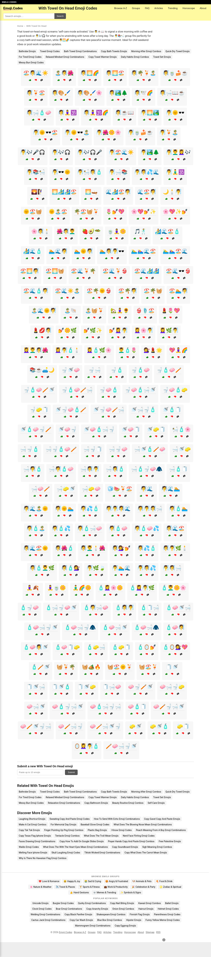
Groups (136, 8)
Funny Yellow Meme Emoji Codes (163, 920)
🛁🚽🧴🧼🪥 (61, 449)
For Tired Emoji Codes (30, 57)
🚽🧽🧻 (39, 409)
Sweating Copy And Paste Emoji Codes (70, 819)
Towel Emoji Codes (50, 51)
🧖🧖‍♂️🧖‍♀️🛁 (149, 508)
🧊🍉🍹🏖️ (119, 489)
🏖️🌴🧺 (153, 291)
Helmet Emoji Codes (168, 909)
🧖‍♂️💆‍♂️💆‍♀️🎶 (178, 152)
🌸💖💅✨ (143, 211)
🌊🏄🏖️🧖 (118, 192)
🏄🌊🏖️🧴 (167, 231)
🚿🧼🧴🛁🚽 (99, 429)
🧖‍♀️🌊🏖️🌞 (35, 548)
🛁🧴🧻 (178, 469)
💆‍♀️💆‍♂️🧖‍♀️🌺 (35, 350)
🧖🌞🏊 (64, 508)
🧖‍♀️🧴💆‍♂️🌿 (42, 568)
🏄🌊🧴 (32, 251)
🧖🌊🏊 (170, 489)
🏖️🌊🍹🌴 (83, 271)
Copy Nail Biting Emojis (122, 903)
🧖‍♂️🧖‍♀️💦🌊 (146, 172)
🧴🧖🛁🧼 (95, 607)
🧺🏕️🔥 (91, 667)
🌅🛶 (91, 192)
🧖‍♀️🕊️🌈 (143, 93)
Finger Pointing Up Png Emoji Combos (63, 830)
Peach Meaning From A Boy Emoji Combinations (161, 830)
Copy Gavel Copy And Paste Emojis (162, 819)
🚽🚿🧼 (70, 370)
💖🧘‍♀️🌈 (178, 350)
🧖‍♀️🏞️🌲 (118, 93)
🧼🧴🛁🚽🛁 (105, 706)
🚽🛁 (94, 370)
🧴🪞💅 (146, 647)
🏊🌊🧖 (58, 251)
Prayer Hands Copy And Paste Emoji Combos (131, 841)
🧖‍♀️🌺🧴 (64, 548)
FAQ (147, 8)
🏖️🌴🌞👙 (99, 291)
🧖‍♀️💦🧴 (146, 548)
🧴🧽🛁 (96, 647)
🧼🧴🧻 (137, 706)
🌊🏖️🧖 (146, 192)
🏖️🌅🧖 (29, 271)
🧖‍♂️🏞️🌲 (149, 152)
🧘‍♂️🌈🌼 (82, 588)
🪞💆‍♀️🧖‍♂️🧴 (86, 746)
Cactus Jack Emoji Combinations (48, 920)
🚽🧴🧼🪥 (168, 370)
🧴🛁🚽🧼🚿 (61, 607)
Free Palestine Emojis (170, 841)
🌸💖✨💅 (175, 211)
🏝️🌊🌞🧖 (43, 310)
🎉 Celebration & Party (143, 887)
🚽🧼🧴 (108, 390)
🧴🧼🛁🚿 (114, 627)
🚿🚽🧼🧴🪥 (70, 409)
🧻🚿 (172, 667)
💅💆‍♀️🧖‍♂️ (118, 330)
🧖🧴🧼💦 (146, 528)
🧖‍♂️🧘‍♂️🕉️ (175, 172)
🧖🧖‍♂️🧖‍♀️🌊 (118, 508)
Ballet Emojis (172, 903)
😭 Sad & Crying (92, 881)
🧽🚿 (135, 726)
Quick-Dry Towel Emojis (178, 51)
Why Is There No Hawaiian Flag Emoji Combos (42, 858)
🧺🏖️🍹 (148, 667)
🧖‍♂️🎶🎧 (61, 152)
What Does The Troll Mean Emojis (101, 835)
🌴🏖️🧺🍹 (86, 211)
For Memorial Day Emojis (63, 824)
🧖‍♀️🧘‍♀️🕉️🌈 (95, 112)
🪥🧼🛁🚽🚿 (121, 746)
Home (20, 26)
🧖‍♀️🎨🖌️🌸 (89, 93)
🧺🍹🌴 (66, 667)
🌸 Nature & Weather (40, 887)
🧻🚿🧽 (86, 687)
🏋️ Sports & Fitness (89, 887)
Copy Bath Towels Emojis (114, 51)
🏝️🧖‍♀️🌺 (64, 73)
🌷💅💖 (115, 211)
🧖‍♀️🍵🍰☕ (175, 73)
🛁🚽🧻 (92, 449)
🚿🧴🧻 (172, 409)
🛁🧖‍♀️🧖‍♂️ (89, 469)
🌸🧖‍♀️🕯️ (40, 231)
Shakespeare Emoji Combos (110, 914)
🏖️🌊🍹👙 (115, 271)
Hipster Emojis (133, 920)
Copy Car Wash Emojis (81, 920)
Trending (173, 8)
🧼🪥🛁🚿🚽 (105, 726)
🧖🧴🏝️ (35, 528)
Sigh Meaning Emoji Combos (157, 847)
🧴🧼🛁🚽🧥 (80, 627)
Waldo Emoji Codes (29, 847)
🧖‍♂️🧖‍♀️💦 (146, 568)
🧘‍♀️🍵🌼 (56, 588)
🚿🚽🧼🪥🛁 (108, 409)
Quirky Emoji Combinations (92, 903)
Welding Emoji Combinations (45, 914)
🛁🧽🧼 (91, 489)
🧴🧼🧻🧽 (67, 647)
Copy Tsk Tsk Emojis (29, 830)
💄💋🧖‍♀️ (42, 330)
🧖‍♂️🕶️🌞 (61, 172)
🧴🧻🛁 (149, 607)
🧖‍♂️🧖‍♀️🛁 (172, 568)
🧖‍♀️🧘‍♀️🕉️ (67, 112)
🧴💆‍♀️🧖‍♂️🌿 (142, 588)
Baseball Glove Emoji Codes (95, 824)
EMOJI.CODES (9, 2)
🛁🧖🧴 (32, 469)
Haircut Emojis (145, 909)
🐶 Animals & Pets (141, 881)
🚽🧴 (116, 370)
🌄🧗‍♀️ (37, 192)
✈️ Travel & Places (65, 887)
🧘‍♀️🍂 (32, 588)
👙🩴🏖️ (145, 310)
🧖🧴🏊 (178, 508)
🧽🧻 (183, 726)
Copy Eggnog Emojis (125, 925)
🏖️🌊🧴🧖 (35, 291)
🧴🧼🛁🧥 (146, 627)
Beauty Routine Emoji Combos (127, 803)
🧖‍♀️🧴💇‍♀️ (70, 568)
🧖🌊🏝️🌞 (35, 508)
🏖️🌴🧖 (127, 291)
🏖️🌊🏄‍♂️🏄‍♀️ (146, 271)
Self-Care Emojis (156, 803)
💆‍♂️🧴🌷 (127, 350)
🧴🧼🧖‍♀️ (175, 627)
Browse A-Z (120, 8)
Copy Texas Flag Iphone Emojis (35, 835)
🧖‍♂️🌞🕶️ (175, 112)
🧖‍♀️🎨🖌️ (61, 93)
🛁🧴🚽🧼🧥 (146, 469)
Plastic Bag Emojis (97, 830)
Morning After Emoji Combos (146, 51)
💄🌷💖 (170, 310)
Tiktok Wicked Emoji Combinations (102, 852)
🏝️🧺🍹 (94, 310)
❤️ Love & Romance (49, 881)
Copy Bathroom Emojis (96, 803)
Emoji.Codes (65, 932)
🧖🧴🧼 (118, 528)
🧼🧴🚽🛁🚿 (67, 706)
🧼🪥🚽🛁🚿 (168, 706)
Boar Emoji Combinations (69, 909)
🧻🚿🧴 (61, 687)
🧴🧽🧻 (121, 647)
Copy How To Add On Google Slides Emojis (82, 841)
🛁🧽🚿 (66, 489)
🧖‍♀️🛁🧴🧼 (38, 112)
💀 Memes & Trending (104, 892)
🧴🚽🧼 (29, 607)
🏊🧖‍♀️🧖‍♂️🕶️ (111, 251)
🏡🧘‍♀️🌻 (119, 310)
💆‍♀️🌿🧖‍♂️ (169, 330)
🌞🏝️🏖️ (58, 211)
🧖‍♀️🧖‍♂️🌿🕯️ (175, 548)
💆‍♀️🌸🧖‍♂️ (143, 330)
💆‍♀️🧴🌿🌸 (99, 350)
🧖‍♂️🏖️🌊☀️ (121, 152)
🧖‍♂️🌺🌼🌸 (108, 132)
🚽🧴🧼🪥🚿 (39, 390)
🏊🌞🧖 (83, 251)
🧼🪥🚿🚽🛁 (35, 726)
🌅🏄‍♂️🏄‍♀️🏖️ (64, 192)
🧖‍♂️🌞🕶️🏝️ (77, 132)
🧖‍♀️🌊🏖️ (175, 528)
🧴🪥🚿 (40, 667)
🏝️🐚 (70, 310)
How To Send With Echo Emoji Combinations (117, 819)
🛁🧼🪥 (40, 489)
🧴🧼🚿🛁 (178, 607)
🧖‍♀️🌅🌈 (89, 73)
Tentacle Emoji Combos (67, 835)
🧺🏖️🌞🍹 (119, 667)
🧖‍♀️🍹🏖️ (35, 93)
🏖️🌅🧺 (54, 271)
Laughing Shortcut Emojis (32, 819)
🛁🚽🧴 (29, 449)
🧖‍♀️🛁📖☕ (172, 93)
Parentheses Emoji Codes (167, 914)
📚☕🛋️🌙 (42, 370)
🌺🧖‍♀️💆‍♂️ (66, 231)
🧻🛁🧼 (112, 687)
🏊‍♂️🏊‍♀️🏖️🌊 (175, 251)
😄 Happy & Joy (72, 881)
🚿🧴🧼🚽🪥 (35, 429)
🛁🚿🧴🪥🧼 (150, 449)
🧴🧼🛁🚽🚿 (42, 627)
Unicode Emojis (40, 903)
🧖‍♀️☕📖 (124, 112)
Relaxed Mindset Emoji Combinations (65, 57)
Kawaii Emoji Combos (149, 903)
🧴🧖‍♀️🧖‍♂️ (124, 607)
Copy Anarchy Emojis (97, 909)
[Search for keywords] (28, 16)
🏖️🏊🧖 (178, 291)
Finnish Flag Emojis (140, 914)
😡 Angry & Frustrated (116, 881)
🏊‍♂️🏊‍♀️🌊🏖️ (143, 251)
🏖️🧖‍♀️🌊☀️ (35, 73)
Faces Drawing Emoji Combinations (37, 841)
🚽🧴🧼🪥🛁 (77, 390)
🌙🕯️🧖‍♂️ (172, 192)
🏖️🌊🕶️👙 (178, 271)
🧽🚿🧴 (159, 726)
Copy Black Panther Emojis (78, 914)
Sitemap (150, 932)
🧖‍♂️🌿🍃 (96, 568)
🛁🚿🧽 (181, 449)
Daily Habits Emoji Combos (135, 57)
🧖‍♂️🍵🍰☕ (140, 132)
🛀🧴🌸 (181, 429)
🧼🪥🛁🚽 (70, 726)
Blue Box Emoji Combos (109, 920)
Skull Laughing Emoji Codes (66, 852)
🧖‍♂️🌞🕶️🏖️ (45, 132)
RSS (158, 932)
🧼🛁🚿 (36, 706)
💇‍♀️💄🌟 (153, 350)
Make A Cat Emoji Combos (32, 824)
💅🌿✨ (92, 330)
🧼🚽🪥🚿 (140, 687)
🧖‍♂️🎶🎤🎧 (32, 152)
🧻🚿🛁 (35, 687)
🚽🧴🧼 (140, 370)
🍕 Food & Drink (164, 881)
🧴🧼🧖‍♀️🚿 (35, 647)
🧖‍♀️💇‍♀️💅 (121, 548)
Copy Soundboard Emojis (125, 847)
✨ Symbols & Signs (130, 892)
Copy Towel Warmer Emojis (103, 57)
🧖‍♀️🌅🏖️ (115, 73)
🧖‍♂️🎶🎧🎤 (89, 152)
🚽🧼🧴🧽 (175, 390)
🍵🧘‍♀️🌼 (116, 231)
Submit (71, 772)
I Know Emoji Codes (121, 830)
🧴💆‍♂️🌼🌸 (173, 588)
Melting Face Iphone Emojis (33, 852)
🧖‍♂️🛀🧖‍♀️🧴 (89, 172)
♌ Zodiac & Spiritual (170, 887)
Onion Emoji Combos (123, 909)
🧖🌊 (146, 489)
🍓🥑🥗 (91, 231)
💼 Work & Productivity (116, 887)
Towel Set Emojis (162, 57)
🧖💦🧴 (89, 508)
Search (60, 16)
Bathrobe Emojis (27, 51)
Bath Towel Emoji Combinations (80, 51)
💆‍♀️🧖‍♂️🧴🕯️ (67, 350)
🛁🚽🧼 (118, 449)
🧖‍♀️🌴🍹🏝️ (143, 73)
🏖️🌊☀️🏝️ (67, 291)
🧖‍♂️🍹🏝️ (168, 132)
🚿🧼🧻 (130, 429)
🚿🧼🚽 (67, 429)
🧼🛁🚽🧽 (172, 687)
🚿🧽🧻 (156, 429)
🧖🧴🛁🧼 (89, 528)
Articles (158, 8)
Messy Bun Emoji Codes (31, 62)
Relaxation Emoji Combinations (64, 803)
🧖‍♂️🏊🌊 (121, 568)
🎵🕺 (140, 231)
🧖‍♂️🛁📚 (118, 172)
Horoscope (188, 8)
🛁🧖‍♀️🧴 (115, 469)
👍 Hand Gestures (79, 892)
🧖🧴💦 (61, 528)
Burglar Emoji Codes (63, 903)
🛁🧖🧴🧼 (61, 469)
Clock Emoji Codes (42, 909)
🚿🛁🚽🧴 (143, 409)
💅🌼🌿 (67, 330)
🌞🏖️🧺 (32, 211)
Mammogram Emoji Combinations (92, 925)
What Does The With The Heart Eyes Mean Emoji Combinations (75, 847)
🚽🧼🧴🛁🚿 (140, 390)
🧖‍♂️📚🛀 (35, 172)
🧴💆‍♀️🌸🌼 (110, 588)
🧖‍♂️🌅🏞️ (149, 112)
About (203, 8)
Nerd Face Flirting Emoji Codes (139, 835)
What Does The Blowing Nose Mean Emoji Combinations (143, 824)
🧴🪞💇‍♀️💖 (175, 647)
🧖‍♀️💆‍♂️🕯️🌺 (92, 548)
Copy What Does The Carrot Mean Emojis (145, 852)
